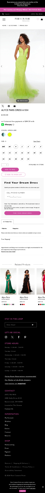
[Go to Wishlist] (36, 19)
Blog (6, 425)
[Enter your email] (21, 324)
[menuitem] (6, 337)
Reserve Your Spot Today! (8, 251)
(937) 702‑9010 (10, 394)
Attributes (7, 222)
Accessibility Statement (13, 470)
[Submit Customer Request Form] (22, 213)
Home (4, 25)
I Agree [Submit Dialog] (22, 491)
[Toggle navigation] (4, 19)
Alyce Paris (13, 25)
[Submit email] (33, 324)
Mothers (8, 455)
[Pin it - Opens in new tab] (9, 106)
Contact (8, 432)
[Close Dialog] (43, 487)
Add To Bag (10, 169)
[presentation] (8, 281)
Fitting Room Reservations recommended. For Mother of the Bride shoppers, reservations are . (20, 380)
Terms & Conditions (12, 467)
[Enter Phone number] (17, 196)
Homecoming (9, 445)
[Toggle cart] (41, 19)
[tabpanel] (22, 66)
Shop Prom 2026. (22, 5)
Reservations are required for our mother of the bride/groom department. (22, 3)
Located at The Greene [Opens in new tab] (13, 405)
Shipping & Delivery (20, 463)
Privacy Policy (28, 467)
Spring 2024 (24, 25)
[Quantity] (4, 165)
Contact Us (9, 409)
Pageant (7, 452)
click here (32, 488)
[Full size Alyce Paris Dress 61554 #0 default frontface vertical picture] (22, 66)
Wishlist (8, 421)
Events (7, 428)
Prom (7, 448)
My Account (9, 418)
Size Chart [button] (36, 141)
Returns (8, 436)
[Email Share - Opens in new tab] (14, 106)
